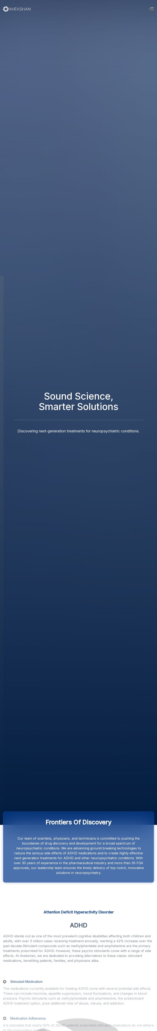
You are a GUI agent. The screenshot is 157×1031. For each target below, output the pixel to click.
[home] (14, 9)
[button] (151, 9)
